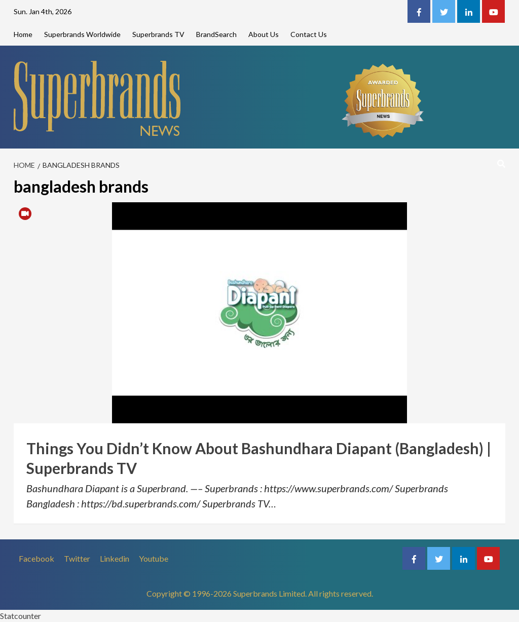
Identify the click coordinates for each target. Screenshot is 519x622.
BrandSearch (216, 34)
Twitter (77, 558)
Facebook (36, 558)
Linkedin (114, 558)
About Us (263, 34)
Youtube (153, 558)
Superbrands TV (158, 34)
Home (23, 34)
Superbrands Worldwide (82, 34)
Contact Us (308, 34)
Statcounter (20, 615)
